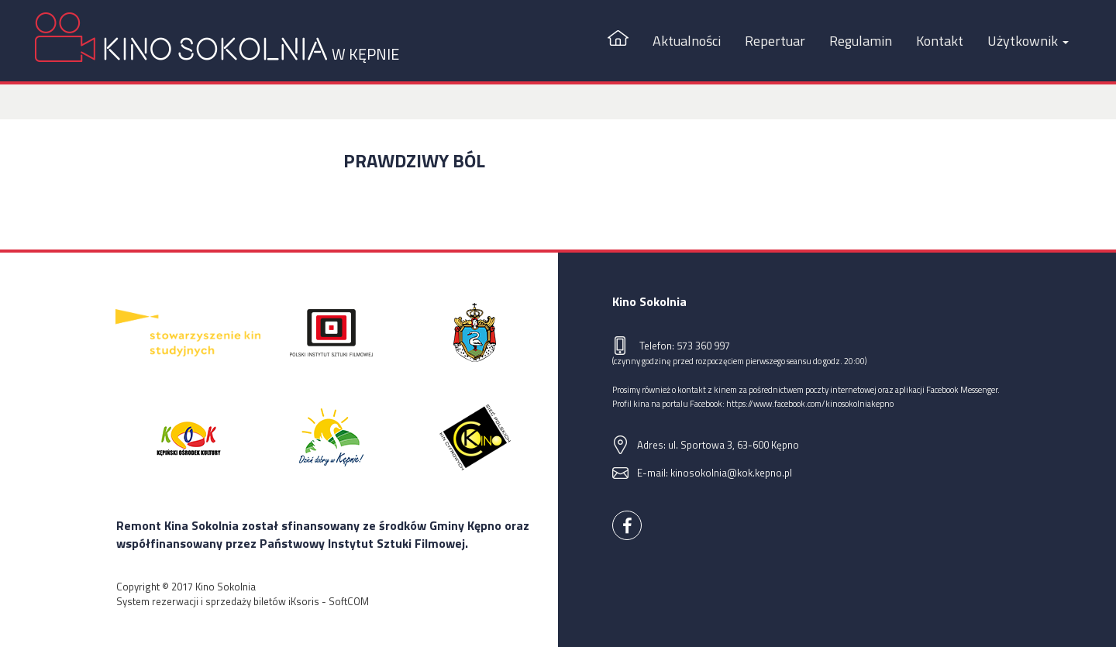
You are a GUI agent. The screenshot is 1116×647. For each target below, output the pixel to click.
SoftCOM (349, 601)
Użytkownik (1028, 40)
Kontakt (939, 40)
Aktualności (687, 40)
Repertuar (775, 40)
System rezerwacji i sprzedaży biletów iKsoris (217, 601)
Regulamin (860, 40)
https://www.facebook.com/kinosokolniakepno (810, 403)
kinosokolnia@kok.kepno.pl (731, 472)
